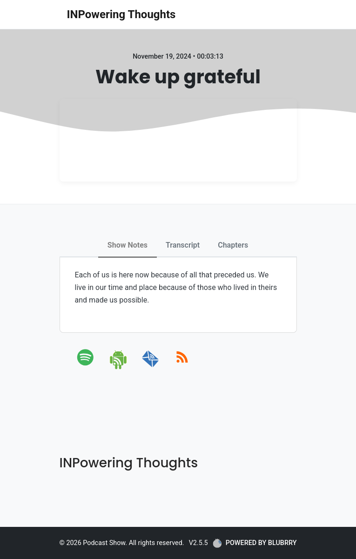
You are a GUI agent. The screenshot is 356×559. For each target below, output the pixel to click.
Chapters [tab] (233, 245)
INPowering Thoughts (121, 14)
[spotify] (87, 367)
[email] (150, 367)
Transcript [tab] (183, 245)
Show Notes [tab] (127, 245)
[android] (118, 367)
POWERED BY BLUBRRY (255, 543)
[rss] (182, 367)
